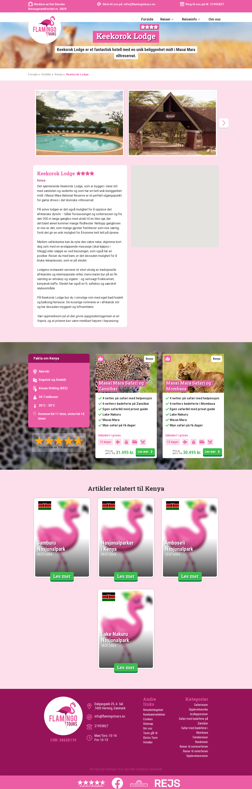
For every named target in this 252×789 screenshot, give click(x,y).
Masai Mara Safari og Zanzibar (122, 386)
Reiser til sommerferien (194, 746)
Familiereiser (200, 737)
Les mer (146, 452)
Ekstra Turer (150, 738)
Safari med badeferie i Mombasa (194, 730)
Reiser (167, 19)
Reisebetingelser (153, 710)
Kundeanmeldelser (154, 714)
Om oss (215, 19)
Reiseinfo (192, 19)
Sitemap (148, 724)
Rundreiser (201, 742)
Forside (147, 19)
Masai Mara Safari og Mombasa (189, 386)
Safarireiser (201, 705)
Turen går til (150, 733)
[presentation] (223, 123)
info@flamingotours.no (109, 716)
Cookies (148, 719)
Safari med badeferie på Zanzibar (193, 721)
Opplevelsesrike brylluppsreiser (198, 712)
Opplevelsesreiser (197, 756)
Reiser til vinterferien (195, 751)
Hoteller (148, 742)
